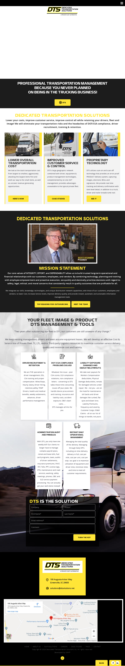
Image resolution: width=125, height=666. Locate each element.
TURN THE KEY (84, 537)
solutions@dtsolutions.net (62, 588)
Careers (64, 646)
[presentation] (48, 539)
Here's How (18, 199)
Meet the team (81, 304)
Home (26, 646)
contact (97, 646)
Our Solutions (50, 646)
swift (68, 652)
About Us (37, 646)
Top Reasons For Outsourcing (52, 304)
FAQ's (88, 646)
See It (94, 199)
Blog (101, 663)
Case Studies (58, 199)
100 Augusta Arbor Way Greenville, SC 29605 (61, 581)
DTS (62, 102)
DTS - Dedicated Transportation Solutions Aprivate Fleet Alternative (62, 11)
